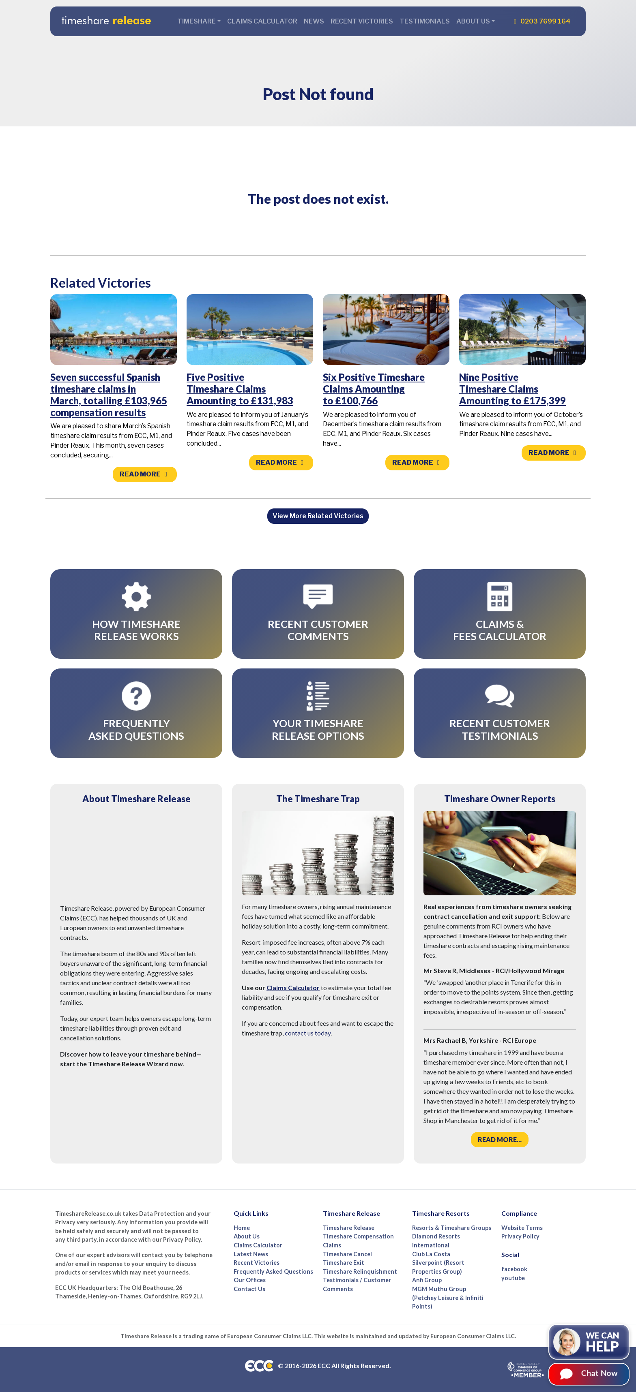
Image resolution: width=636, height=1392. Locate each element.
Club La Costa (431, 1254)
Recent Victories (362, 21)
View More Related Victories (318, 516)
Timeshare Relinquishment (360, 1271)
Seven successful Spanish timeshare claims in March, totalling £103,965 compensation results (108, 394)
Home (242, 1227)
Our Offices (250, 1280)
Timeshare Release (348, 1227)
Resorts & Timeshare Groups (451, 1227)
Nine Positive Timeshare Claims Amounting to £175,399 (512, 388)
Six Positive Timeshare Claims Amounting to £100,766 (374, 388)
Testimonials (425, 21)
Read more (145, 474)
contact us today (308, 1033)
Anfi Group (427, 1280)
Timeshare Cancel (347, 1254)
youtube (513, 1278)
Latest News (251, 1254)
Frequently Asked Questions (273, 1271)
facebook (514, 1269)
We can (602, 1342)
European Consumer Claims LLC (269, 1335)
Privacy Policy (520, 1236)
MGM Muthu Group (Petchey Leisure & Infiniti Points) (447, 1297)
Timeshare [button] (196, 21)
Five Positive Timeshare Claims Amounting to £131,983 (240, 388)
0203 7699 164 (541, 21)
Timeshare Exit (343, 1262)
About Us (247, 1236)
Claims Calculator (262, 21)
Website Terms (522, 1227)
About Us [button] (473, 21)
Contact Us (249, 1288)
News (314, 21)
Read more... (500, 1139)
